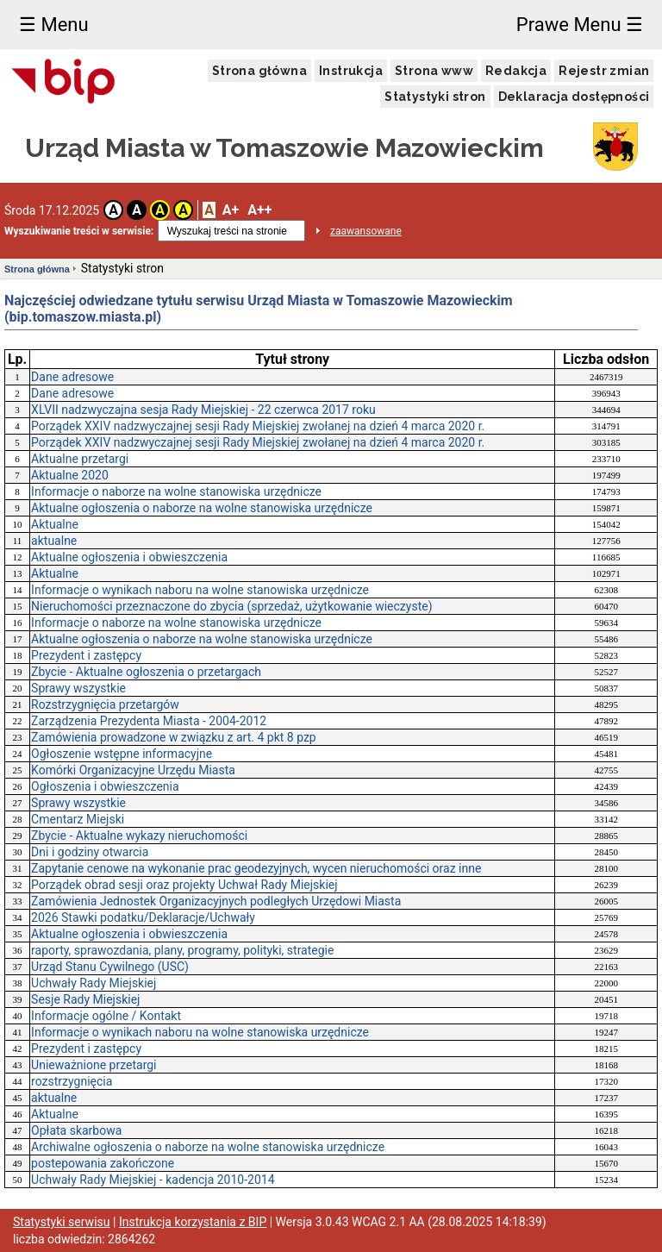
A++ (259, 210)
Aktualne (54, 524)
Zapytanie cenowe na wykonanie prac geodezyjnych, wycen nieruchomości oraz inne (256, 868)
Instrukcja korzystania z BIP (192, 1222)
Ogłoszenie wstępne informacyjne (121, 754)
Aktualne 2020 (70, 475)
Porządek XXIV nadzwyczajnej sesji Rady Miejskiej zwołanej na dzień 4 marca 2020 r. (257, 426)
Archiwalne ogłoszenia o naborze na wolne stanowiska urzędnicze (207, 1147)
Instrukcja (351, 71)
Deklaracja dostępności (574, 96)
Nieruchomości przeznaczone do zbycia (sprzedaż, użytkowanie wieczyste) (231, 606)
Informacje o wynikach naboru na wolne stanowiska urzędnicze (200, 590)
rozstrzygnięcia (71, 1081)
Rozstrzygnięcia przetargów (105, 704)
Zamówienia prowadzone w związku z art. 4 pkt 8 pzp (173, 737)
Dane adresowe (72, 377)
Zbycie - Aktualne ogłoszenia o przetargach (146, 672)
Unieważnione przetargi (93, 1065)
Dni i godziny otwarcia (89, 852)
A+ (230, 210)
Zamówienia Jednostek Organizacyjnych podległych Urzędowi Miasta (216, 901)
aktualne (54, 541)
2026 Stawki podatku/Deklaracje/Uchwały (143, 917)
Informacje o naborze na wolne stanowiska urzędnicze (176, 491)
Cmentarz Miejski (77, 819)
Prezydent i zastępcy (86, 655)
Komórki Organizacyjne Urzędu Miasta (133, 770)
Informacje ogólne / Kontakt (106, 1016)
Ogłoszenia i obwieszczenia (104, 786)
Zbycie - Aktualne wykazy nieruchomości (139, 835)
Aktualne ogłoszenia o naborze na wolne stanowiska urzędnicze (201, 508)
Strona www (434, 71)
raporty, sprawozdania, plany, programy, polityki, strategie (182, 950)
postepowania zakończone (102, 1163)
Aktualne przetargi (79, 459)
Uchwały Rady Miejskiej (93, 983)
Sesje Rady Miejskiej (85, 999)
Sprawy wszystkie (78, 688)
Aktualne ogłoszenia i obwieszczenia (129, 557)
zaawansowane (366, 231)
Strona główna (259, 71)
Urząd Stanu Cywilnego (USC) (110, 966)
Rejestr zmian (604, 71)
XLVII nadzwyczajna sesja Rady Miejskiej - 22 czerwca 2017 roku (203, 409)
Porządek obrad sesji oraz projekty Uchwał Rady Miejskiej (184, 885)
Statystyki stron (434, 96)
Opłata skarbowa (76, 1130)
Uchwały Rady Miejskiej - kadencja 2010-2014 (152, 1179)
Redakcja (515, 71)
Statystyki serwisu (61, 1222)
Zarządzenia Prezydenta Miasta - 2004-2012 (148, 721)
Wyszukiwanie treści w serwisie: (78, 231)
